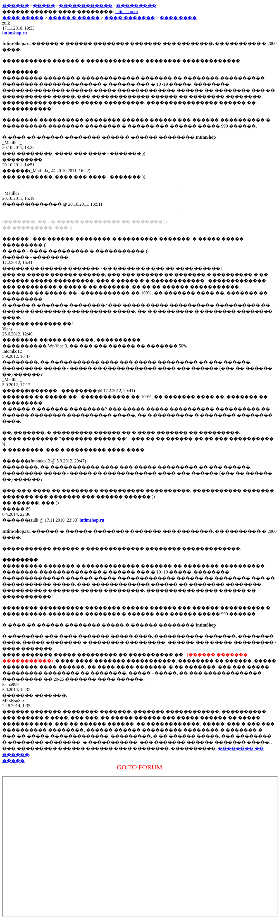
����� (44, 5)
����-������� (129, 17)
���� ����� (23, 17)
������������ (86, 5)
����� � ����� (74, 17)
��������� (136, 5)
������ (15, 5)
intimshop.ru (126, 11)
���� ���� (178, 17)
